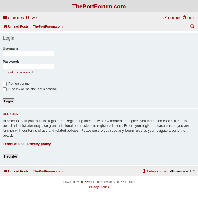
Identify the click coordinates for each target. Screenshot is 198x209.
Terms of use (13, 144)
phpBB (84, 181)
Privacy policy (39, 144)
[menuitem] (31, 17)
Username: (11, 48)
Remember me (16, 83)
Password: (11, 61)
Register (10, 156)
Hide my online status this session (30, 89)
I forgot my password (18, 72)
